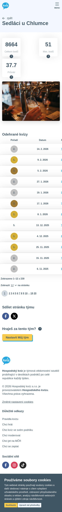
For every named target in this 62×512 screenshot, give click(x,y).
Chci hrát (7, 424)
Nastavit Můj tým (17, 337)
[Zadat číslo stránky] (4, 293)
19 (32, 293)
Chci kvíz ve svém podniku (17, 430)
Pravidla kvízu (10, 419)
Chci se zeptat (10, 446)
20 (35, 293)
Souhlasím (11, 505)
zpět (7, 18)
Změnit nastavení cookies (17, 401)
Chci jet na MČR (11, 440)
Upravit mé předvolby (29, 505)
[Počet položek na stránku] (15, 285)
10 (26, 293)
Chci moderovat (11, 435)
